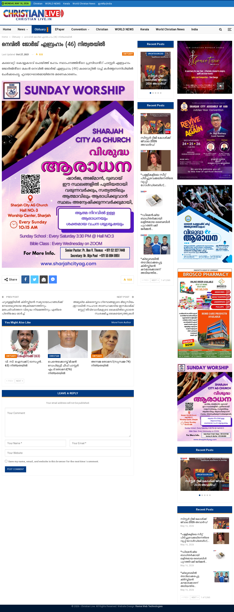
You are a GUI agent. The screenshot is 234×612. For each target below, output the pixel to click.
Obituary (40, 29)
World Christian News (84, 3)
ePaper (60, 29)
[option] (204, 476)
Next (19, 381)
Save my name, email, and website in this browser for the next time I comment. (53, 461)
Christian (37, 3)
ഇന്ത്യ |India (105, 3)
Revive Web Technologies (149, 606)
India (194, 29)
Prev (9, 381)
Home (7, 29)
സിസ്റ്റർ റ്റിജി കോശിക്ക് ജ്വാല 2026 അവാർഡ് (204, 483)
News (21, 29)
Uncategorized (204, 475)
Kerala (66, 3)
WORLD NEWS (53, 3)
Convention (79, 29)
